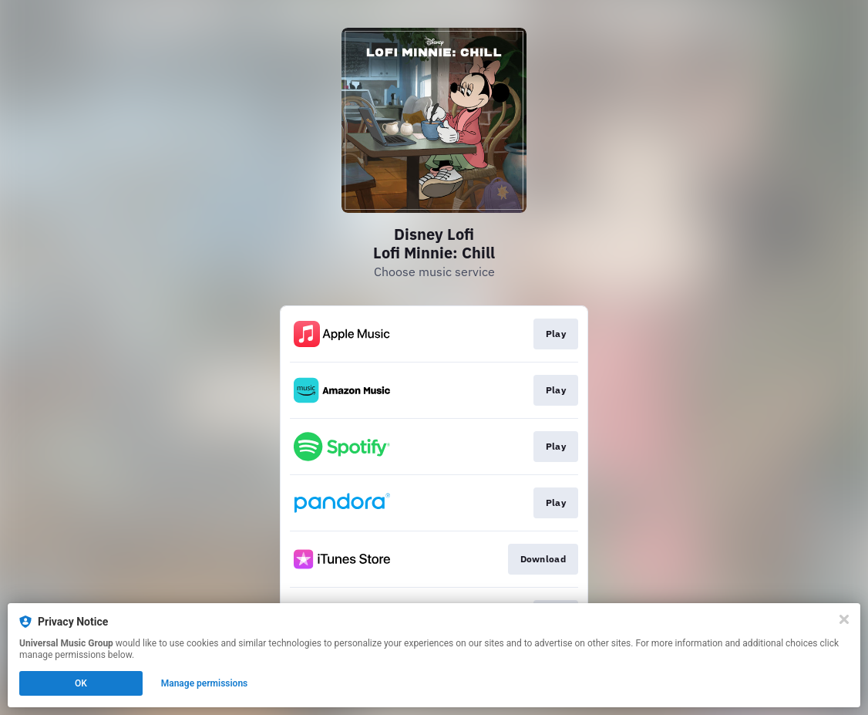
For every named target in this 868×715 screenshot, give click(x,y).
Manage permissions (204, 683)
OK (81, 683)
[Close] (844, 619)
